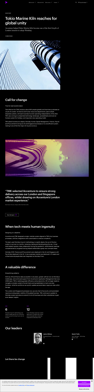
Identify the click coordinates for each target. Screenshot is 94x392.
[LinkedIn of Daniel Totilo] (72, 339)
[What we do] (32, 2)
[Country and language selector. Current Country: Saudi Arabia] (83, 2)
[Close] (91, 381)
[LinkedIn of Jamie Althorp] (43, 343)
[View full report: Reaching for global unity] (12, 215)
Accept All (84, 382)
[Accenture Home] (9, 2)
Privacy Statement (30, 385)
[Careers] (56, 2)
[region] (47, 385)
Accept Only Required (84, 385)
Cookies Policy (21, 385)
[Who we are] (49, 2)
